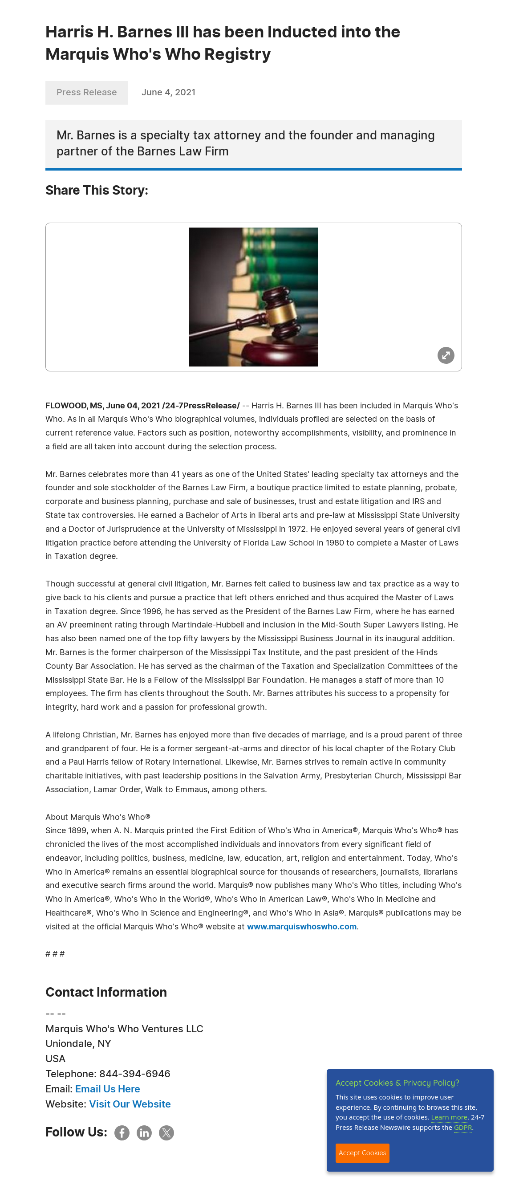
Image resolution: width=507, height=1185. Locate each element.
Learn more (449, 1116)
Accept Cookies (362, 1152)
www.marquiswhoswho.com (302, 927)
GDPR (463, 1127)
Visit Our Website (130, 1104)
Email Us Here (107, 1089)
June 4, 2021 (168, 92)
